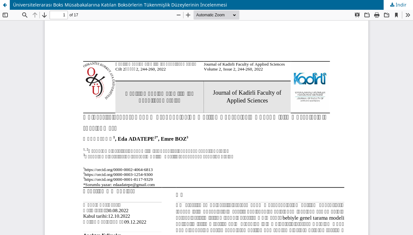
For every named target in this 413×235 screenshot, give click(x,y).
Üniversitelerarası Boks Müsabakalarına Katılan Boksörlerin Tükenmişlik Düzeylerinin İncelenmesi (120, 5)
